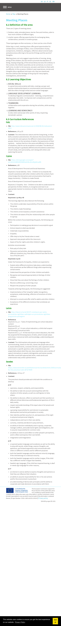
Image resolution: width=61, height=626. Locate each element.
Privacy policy (43, 498)
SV (42, 1)
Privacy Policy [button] (20, 622)
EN (53, 1)
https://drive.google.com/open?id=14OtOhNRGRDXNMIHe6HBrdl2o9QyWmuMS (24, 161)
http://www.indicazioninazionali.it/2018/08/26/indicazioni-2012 (30, 127)
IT (48, 1)
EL (51, 1)
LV (45, 1)
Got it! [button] (55, 621)
